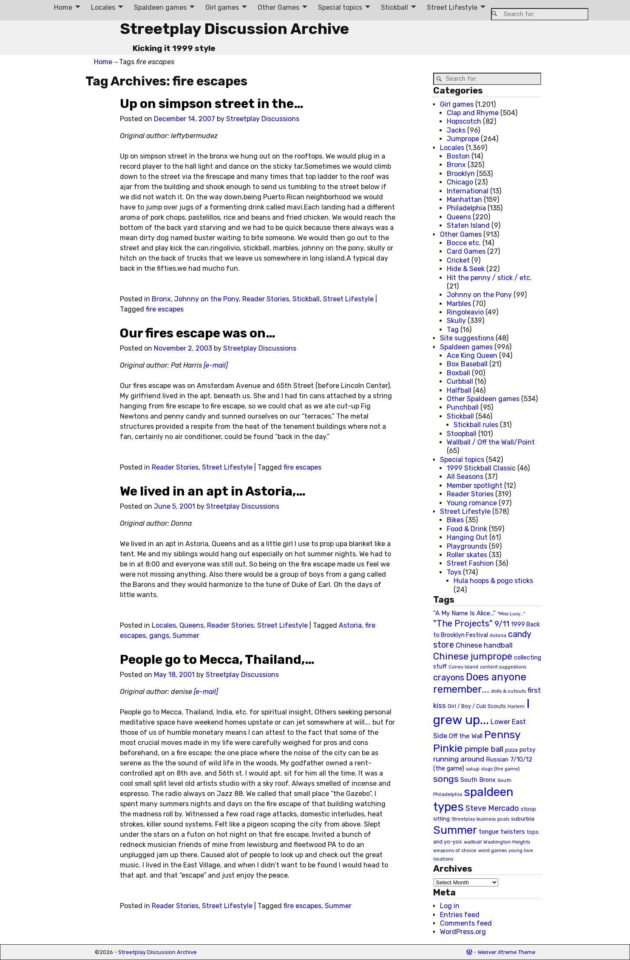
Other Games (278, 7)
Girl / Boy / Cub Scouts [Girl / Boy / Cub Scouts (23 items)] (477, 706)
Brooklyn (461, 174)
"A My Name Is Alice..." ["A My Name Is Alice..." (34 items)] (464, 613)
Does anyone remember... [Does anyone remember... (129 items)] (479, 683)
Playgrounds (467, 546)
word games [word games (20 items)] (492, 850)
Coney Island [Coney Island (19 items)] (463, 667)
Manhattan (464, 199)
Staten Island (468, 225)
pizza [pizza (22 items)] (511, 750)
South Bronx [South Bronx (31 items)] (478, 780)
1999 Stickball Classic (481, 468)
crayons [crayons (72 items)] (448, 677)
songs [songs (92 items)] (446, 778)
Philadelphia (466, 208)
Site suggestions (467, 338)
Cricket (458, 260)
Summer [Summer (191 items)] (455, 830)
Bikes (455, 520)
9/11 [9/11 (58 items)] (501, 624)
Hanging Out (467, 537)
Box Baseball (467, 364)
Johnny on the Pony (206, 299)
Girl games (222, 7)
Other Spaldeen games (483, 399)
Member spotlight (474, 485)
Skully (456, 321)
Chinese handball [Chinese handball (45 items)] (484, 645)
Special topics (340, 7)
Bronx (161, 299)
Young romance (472, 503)
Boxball (458, 373)
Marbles (459, 304)
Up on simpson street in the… (212, 103)
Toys (454, 572)
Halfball (459, 390)
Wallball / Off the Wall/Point (491, 442)
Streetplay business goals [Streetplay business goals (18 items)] (480, 819)
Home (63, 7)
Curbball (460, 381)
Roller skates (467, 555)
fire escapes (165, 309)
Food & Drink (467, 529)
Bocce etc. (464, 243)
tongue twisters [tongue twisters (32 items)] (502, 831)
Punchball (463, 407)
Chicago (460, 182)
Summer (186, 636)
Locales (103, 7)
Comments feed (466, 923)
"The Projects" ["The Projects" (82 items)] (463, 623)
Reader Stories (265, 299)
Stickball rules (476, 425)
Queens (191, 625)
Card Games (466, 251)
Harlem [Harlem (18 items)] (516, 706)
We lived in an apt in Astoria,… (213, 491)
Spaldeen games (160, 7)
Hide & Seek (466, 269)
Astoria (350, 625)
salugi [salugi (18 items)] (473, 769)
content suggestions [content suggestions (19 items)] (503, 667)
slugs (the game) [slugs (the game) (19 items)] (500, 769)
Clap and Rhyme (473, 113)
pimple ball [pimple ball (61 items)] (484, 749)
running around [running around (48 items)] (458, 759)
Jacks (456, 130)
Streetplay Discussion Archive (234, 29)
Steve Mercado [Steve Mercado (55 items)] (492, 808)
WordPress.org (463, 932)
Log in (450, 906)
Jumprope (463, 139)
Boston (458, 156)
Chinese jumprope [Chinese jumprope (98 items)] (472, 656)
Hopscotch (464, 121)
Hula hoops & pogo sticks (493, 581)
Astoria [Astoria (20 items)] (498, 635)
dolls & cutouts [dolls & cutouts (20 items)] (508, 691)
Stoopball (462, 434)
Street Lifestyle (452, 7)
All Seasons (465, 477)
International (467, 191)
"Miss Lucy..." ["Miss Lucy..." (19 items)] (511, 614)
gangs (159, 636)
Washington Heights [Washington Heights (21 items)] (506, 842)
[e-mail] (216, 365)
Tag (453, 330)
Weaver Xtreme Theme (506, 952)
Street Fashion (470, 563)
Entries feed (460, 915)
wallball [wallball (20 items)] (473, 842)
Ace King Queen (472, 355)
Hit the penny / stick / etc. (489, 278)
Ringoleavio (465, 312)
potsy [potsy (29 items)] (527, 749)
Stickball (394, 7)
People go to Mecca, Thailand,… (217, 659)
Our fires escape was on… (197, 333)
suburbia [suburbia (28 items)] (522, 818)
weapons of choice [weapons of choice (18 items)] (455, 850)
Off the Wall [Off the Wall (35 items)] (465, 736)
